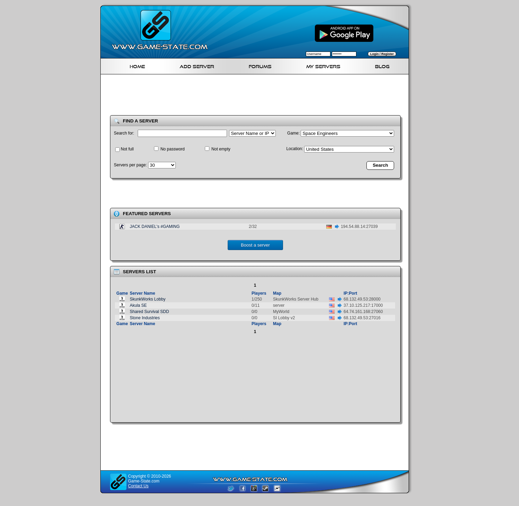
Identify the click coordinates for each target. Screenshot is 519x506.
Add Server (197, 65)
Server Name (142, 293)
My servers (323, 65)
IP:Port (350, 293)
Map (277, 293)
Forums (260, 65)
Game (122, 293)
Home (137, 65)
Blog (382, 65)
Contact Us (138, 486)
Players (259, 293)
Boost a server (255, 245)
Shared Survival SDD (149, 311)
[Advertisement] (257, 96)
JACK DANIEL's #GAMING (155, 226)
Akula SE (138, 305)
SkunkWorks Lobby (147, 299)
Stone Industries (145, 317)
